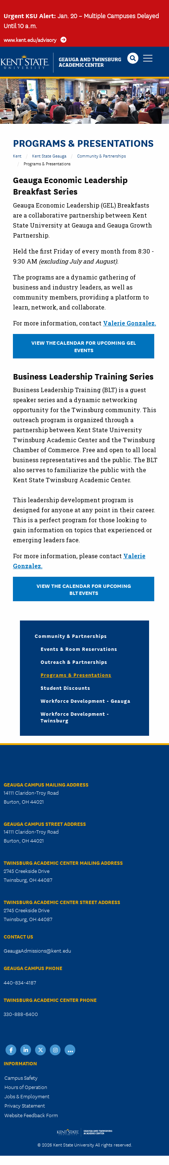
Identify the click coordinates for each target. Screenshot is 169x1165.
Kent (17, 155)
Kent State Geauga (49, 155)
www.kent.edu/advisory (30, 40)
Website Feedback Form (31, 1115)
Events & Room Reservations (79, 648)
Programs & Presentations (76, 674)
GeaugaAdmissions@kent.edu (37, 950)
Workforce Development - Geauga (86, 700)
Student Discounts (65, 687)
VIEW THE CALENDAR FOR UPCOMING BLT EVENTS (84, 589)
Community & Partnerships (101, 155)
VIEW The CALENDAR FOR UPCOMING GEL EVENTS (83, 346)
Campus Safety (21, 1077)
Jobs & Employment (26, 1096)
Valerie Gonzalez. (129, 323)
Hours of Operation (25, 1087)
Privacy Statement (24, 1105)
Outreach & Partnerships (74, 661)
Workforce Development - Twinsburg (75, 717)
